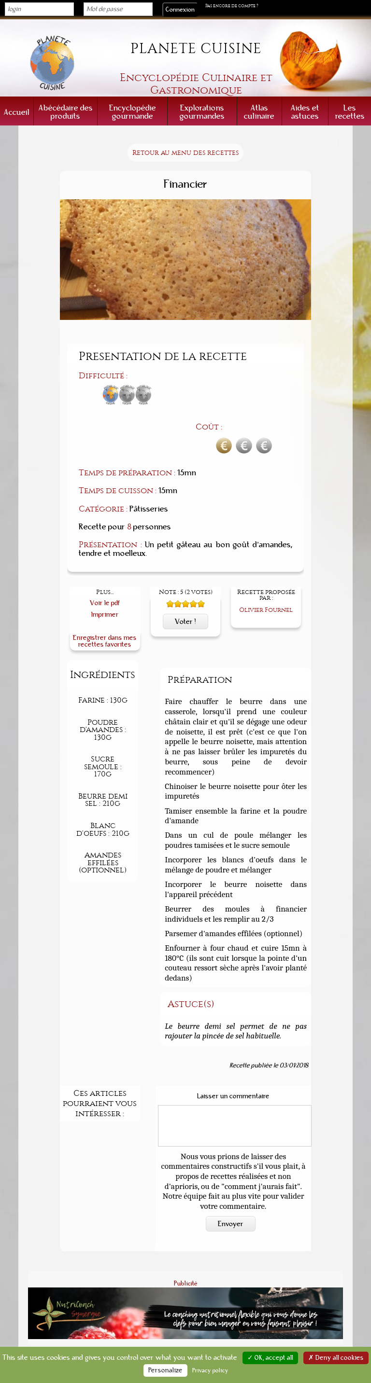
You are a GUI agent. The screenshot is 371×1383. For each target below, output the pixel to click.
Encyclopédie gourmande (132, 112)
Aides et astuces (305, 112)
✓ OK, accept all (270, 1358)
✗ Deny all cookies (336, 1358)
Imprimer (105, 563)
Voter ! (185, 570)
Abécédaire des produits (66, 112)
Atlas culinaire (259, 112)
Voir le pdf (105, 552)
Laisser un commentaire (233, 1045)
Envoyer (230, 1172)
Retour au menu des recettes (185, 153)
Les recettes (350, 112)
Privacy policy (210, 1370)
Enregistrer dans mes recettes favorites (105, 589)
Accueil (16, 112)
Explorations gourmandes (202, 112)
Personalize (165, 1370)
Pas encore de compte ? (231, 5)
